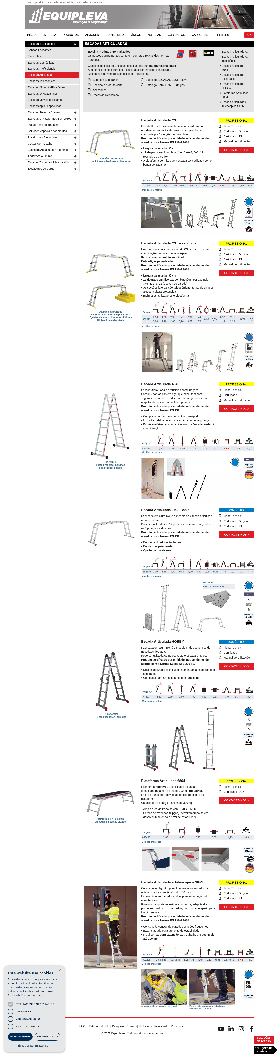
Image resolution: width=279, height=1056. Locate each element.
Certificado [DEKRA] (236, 791)
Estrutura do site (99, 1026)
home (28, 2)
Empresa (49, 35)
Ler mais (37, 995)
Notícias (154, 35)
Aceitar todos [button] (20, 1036)
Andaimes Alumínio (52, 156)
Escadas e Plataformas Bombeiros (52, 118)
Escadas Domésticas (41, 62)
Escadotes (34, 56)
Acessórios (99, 90)
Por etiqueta (178, 1026)
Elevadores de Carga (52, 168)
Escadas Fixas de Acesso (52, 112)
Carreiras (200, 35)
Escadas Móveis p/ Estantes (45, 99)
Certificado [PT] (233, 136)
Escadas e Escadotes (62, 2)
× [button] (59, 969)
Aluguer (92, 35)
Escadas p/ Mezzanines (43, 93)
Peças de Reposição (106, 95)
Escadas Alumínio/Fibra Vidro (46, 87)
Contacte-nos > (236, 150)
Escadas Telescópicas (41, 81)
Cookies (132, 1026)
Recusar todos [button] (47, 1036)
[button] (34, 1045)
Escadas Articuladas (90, 2)
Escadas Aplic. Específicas (44, 106)
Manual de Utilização (237, 141)
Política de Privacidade (154, 1026)
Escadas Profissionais (41, 68)
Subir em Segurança (106, 79)
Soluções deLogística (263, 1050)
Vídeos (135, 35)
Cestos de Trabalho (52, 143)
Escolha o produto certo (108, 85)
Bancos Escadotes (39, 50)
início (31, 35)
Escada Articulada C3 (235, 51)
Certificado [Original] (236, 131)
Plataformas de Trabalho (52, 125)
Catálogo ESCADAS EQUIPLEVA (166, 79)
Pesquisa (118, 1026)
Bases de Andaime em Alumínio (52, 150)
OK (249, 35)
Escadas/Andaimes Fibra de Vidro (52, 162)
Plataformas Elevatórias (52, 137)
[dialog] (34, 1009)
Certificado (230, 395)
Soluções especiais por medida (52, 131)
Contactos (176, 35)
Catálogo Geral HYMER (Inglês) (165, 85)
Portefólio (115, 35)
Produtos (40, 2)
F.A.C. (82, 1026)
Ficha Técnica (232, 126)
